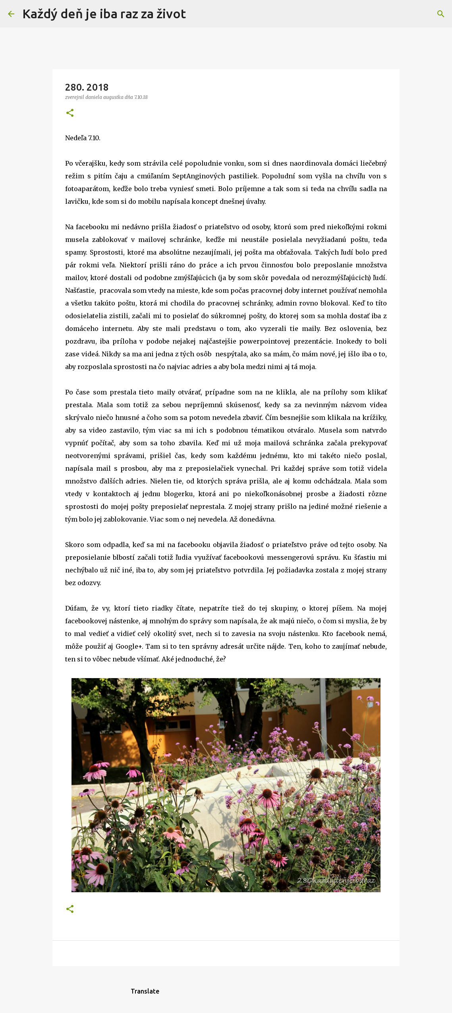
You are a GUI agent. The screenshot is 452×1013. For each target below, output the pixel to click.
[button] (70, 113)
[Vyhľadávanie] (197, 13)
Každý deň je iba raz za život (104, 13)
